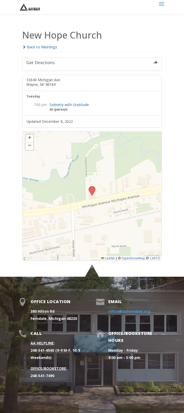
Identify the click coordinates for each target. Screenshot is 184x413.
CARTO (155, 258)
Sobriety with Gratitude (69, 104)
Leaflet (108, 258)
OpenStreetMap (133, 258)
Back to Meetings (39, 46)
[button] (90, 187)
